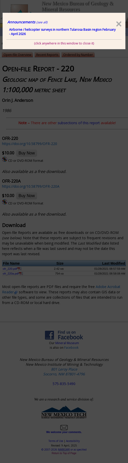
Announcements (27, 22)
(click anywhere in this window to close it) (64, 43)
